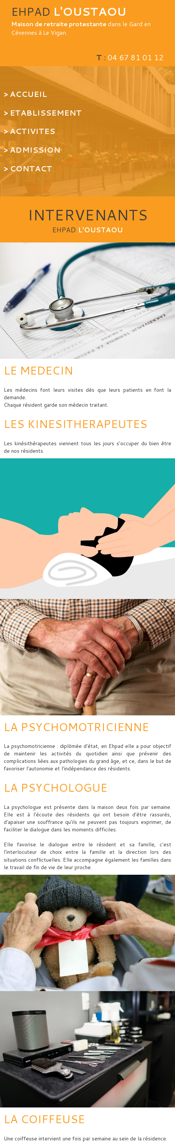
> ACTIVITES (29, 131)
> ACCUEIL (26, 94)
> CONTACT (28, 168)
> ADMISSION (32, 149)
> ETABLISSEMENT (43, 112)
